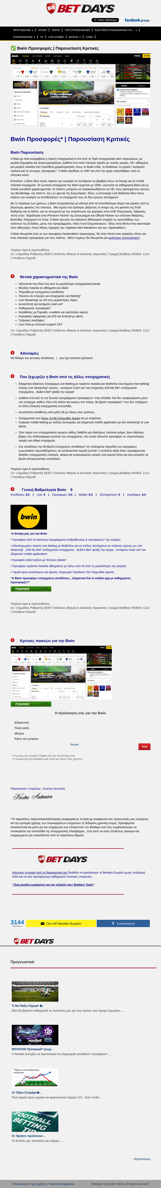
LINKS (89, 36)
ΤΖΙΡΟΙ (56, 30)
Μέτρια (17, 733)
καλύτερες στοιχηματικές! (124, 237)
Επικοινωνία (20, 1184)
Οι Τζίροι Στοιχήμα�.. (26, 1092)
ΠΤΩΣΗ (42, 30)
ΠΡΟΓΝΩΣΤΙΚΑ (23, 30)
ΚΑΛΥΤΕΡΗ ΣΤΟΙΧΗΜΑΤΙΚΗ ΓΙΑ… (116, 30)
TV (41, 36)
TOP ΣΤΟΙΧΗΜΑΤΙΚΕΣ (77, 30)
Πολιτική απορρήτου (61, 1184)
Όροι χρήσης (38, 1184)
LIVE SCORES (56, 36)
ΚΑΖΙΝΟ (75, 36)
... (123, 1010)
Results (74, 744)
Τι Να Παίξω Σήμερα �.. (28, 1005)
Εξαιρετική (20, 722)
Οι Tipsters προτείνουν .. (28, 1136)
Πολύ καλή (20, 728)
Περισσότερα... (143, 1159)
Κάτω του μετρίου (24, 738)
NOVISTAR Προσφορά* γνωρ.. (32, 1049)
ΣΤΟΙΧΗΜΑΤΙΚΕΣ (24, 36)
